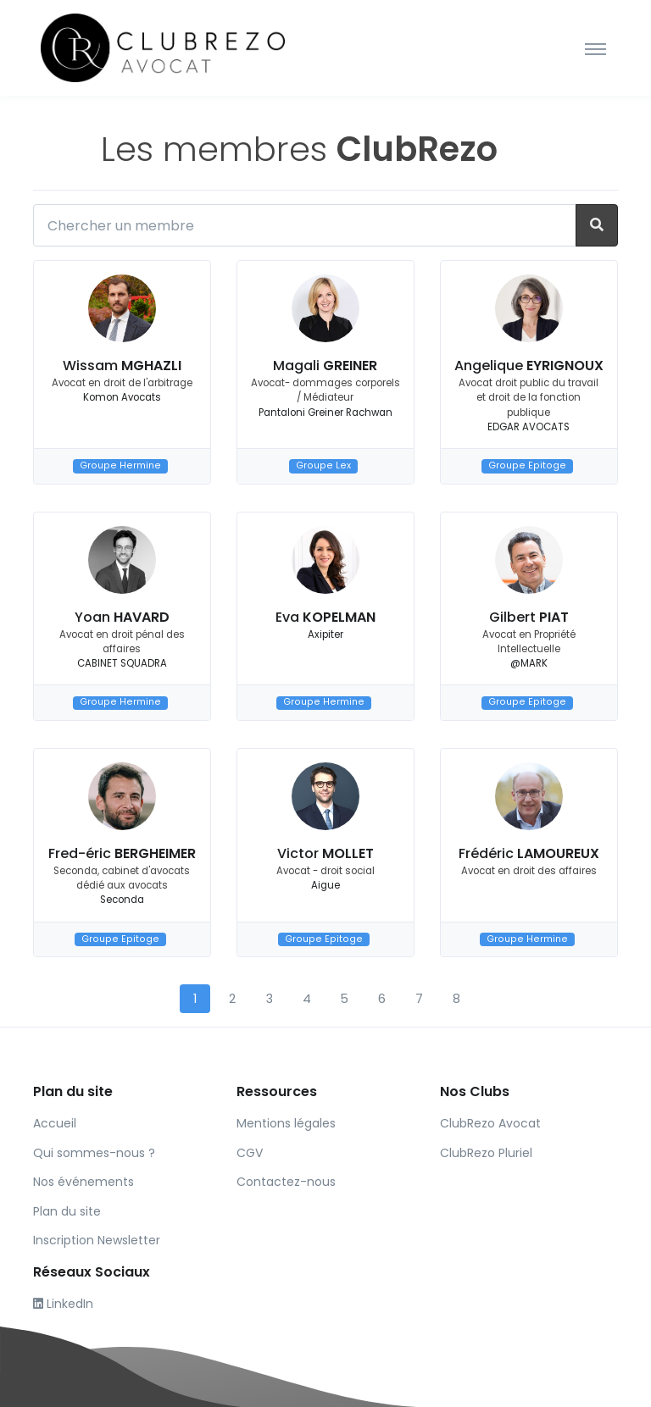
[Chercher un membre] (304, 225)
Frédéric (529, 853)
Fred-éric (122, 853)
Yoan (122, 617)
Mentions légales (286, 1123)
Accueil (54, 1123)
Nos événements (83, 1181)
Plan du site (67, 1211)
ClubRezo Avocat (490, 1123)
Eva (325, 617)
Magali (325, 365)
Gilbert (529, 617)
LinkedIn (63, 1303)
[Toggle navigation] (595, 48)
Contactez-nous (286, 1181)
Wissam (122, 365)
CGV (249, 1152)
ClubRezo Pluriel (486, 1152)
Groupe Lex (323, 465)
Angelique (529, 365)
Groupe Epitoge (527, 465)
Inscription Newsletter (96, 1240)
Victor (325, 853)
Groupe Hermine (120, 465)
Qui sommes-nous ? (94, 1152)
